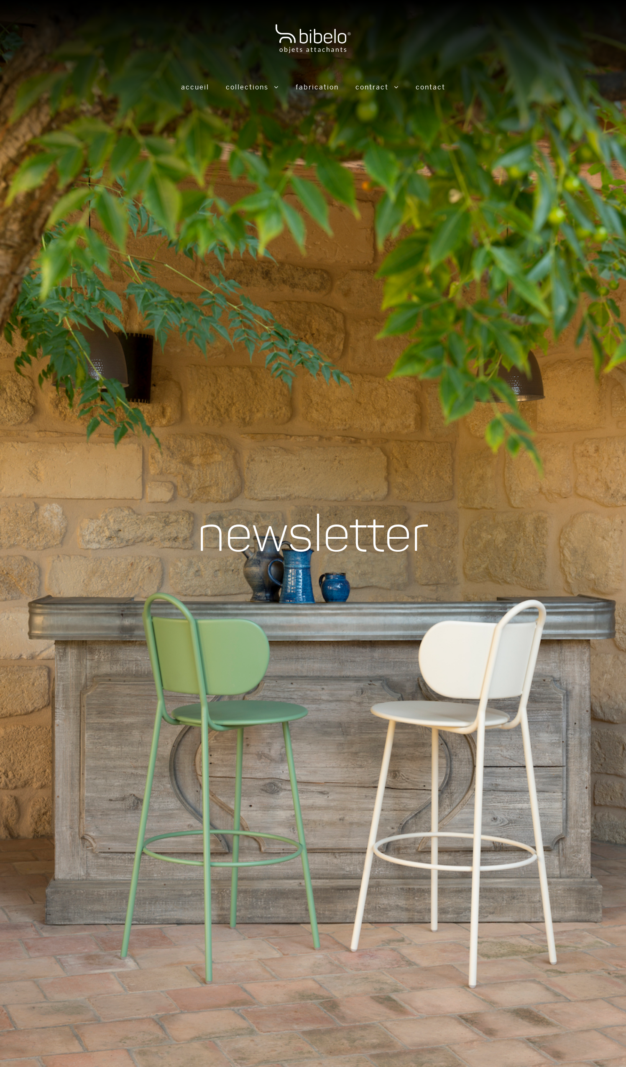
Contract (371, 87)
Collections (247, 87)
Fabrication (317, 87)
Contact (430, 87)
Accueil (195, 87)
